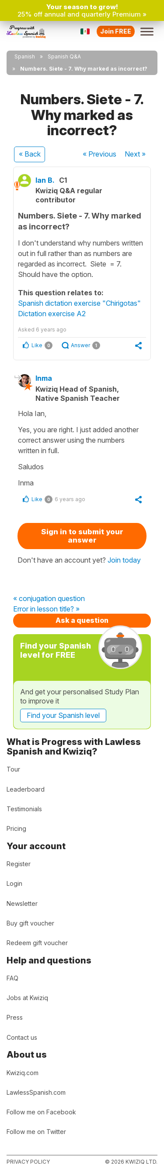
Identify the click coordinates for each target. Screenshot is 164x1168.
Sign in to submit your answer (82, 535)
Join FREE (115, 31)
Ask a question (82, 620)
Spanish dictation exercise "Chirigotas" (79, 303)
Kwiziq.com (22, 1072)
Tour (13, 769)
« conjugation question (49, 599)
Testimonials (24, 809)
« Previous (99, 154)
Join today (124, 560)
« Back (30, 154)
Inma (43, 378)
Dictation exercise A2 (52, 313)
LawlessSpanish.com (36, 1092)
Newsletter (22, 903)
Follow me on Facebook (41, 1112)
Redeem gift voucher (37, 942)
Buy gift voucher (30, 923)
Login (14, 883)
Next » (135, 154)
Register (19, 863)
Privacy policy (28, 1161)
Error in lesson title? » (46, 609)
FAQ (12, 978)
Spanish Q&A (64, 56)
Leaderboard (26, 789)
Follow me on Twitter (36, 1131)
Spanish (24, 56)
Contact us (22, 1037)
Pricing (16, 828)
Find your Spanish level (63, 715)
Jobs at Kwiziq (27, 997)
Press (15, 1017)
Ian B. (45, 180)
